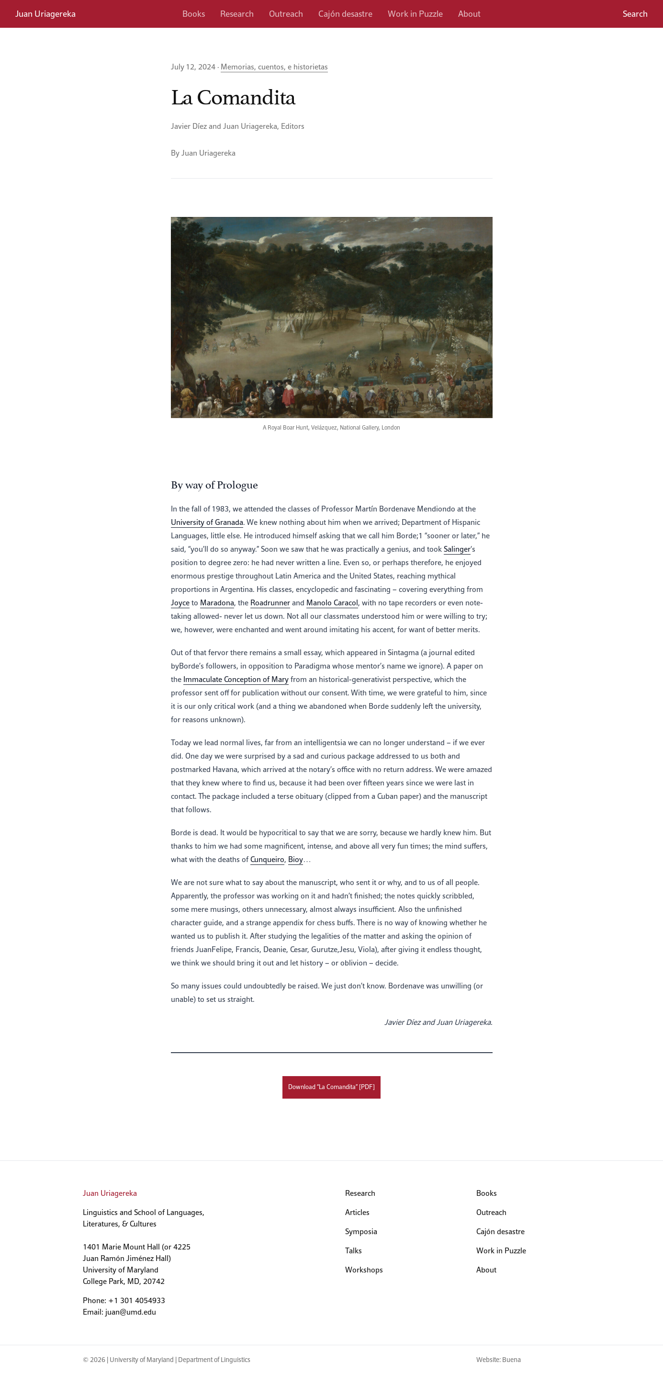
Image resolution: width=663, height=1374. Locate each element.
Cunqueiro (267, 859)
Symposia (361, 1231)
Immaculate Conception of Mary (236, 679)
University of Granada (207, 522)
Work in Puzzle (415, 13)
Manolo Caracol (332, 603)
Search (635, 13)
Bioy (295, 859)
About (469, 13)
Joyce (180, 603)
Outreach (286, 13)
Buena (511, 1359)
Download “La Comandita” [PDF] (331, 1087)
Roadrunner (270, 603)
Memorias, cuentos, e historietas (274, 67)
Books (193, 13)
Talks (353, 1251)
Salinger (457, 549)
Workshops (364, 1270)
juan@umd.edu (130, 1312)
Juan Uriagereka (45, 13)
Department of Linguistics (214, 1359)
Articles (357, 1212)
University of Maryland (142, 1359)
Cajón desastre (345, 13)
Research (237, 13)
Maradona (217, 603)
